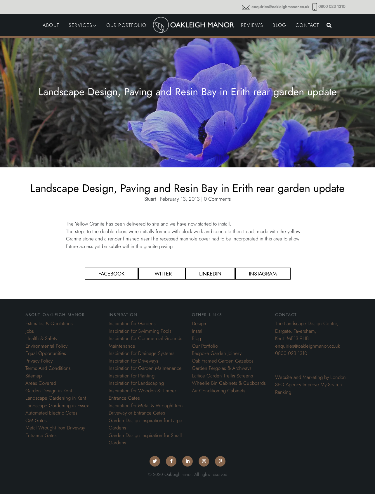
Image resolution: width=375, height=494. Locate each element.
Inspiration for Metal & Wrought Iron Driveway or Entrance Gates (146, 409)
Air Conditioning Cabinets (218, 390)
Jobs (29, 330)
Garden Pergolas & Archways (221, 368)
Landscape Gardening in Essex (57, 405)
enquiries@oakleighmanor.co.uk (280, 7)
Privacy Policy (39, 360)
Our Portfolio (205, 345)
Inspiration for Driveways (133, 360)
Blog (196, 338)
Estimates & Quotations (49, 323)
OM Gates (36, 420)
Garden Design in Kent (48, 390)
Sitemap (33, 375)
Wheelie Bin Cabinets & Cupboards (229, 382)
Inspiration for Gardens (132, 323)
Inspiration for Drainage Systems (141, 353)
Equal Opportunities (45, 353)
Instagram (263, 273)
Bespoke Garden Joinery (217, 353)
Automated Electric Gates (51, 412)
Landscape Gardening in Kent (55, 397)
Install (198, 330)
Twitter (162, 273)
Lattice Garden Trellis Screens (222, 375)
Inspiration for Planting (131, 375)
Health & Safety (41, 338)
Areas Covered (40, 382)
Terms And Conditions (48, 368)
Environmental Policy (46, 345)
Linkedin (210, 273)
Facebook (111, 273)
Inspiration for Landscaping (136, 382)
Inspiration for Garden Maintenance (145, 368)
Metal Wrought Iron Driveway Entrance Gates (55, 431)
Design (199, 323)
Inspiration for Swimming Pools (140, 330)
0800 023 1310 (331, 6)
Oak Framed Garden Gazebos (223, 360)
